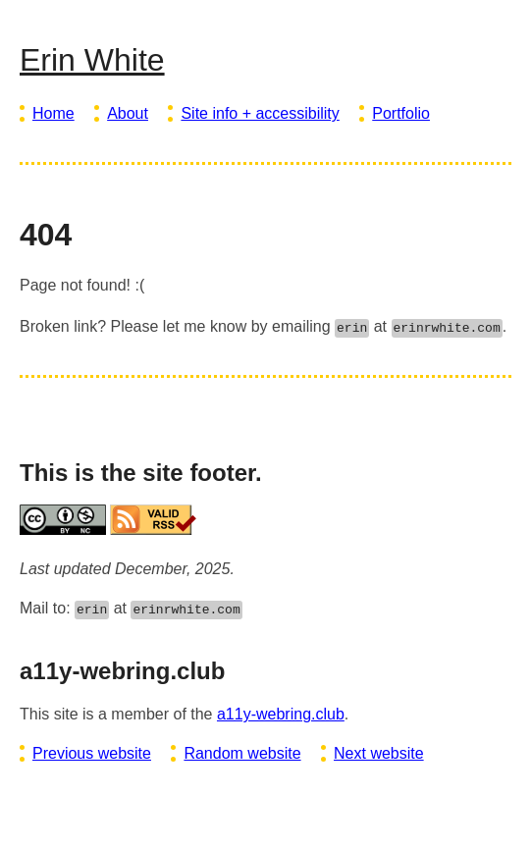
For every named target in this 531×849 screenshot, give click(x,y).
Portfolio (401, 113)
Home (53, 113)
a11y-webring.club (281, 714)
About (127, 113)
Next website (379, 753)
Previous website (91, 753)
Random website (242, 753)
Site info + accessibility (260, 113)
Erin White (92, 60)
